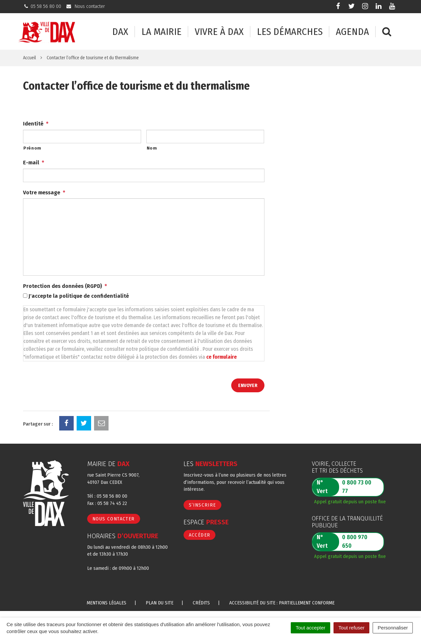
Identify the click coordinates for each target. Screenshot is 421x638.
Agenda (352, 32)
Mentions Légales (106, 603)
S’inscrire (202, 505)
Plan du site (159, 603)
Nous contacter (113, 519)
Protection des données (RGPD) (65, 286)
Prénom (32, 148)
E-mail (33, 162)
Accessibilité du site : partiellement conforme (281, 603)
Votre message (44, 192)
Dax (120, 32)
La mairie (161, 32)
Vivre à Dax (219, 32)
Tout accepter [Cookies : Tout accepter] (310, 627)
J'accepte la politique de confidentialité (79, 296)
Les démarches (290, 32)
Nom (152, 148)
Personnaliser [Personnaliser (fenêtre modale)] (393, 627)
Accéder (199, 535)
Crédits (201, 603)
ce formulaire (221, 357)
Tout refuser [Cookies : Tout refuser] (351, 627)
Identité (35, 124)
